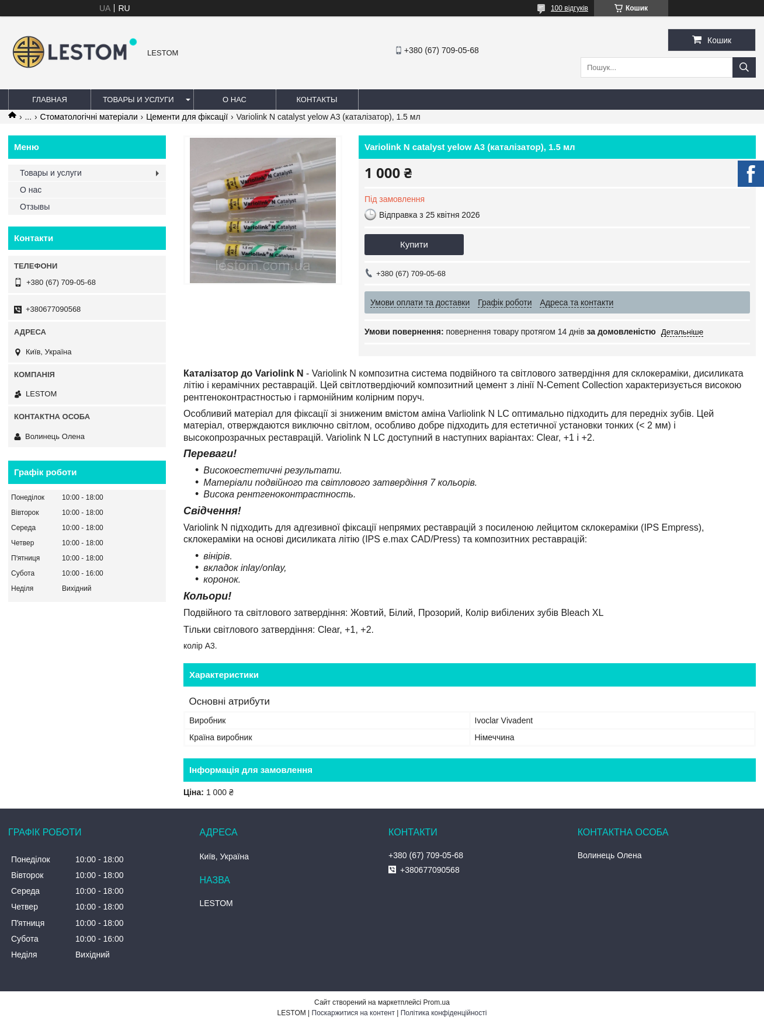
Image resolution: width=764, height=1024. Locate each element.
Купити (414, 244)
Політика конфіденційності (444, 1013)
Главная (49, 99)
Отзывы (35, 206)
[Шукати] (744, 67)
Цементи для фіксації (187, 116)
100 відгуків (569, 8)
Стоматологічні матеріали (89, 116)
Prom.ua (436, 1002)
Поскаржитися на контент (353, 1013)
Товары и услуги (138, 99)
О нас (234, 99)
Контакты (316, 99)
